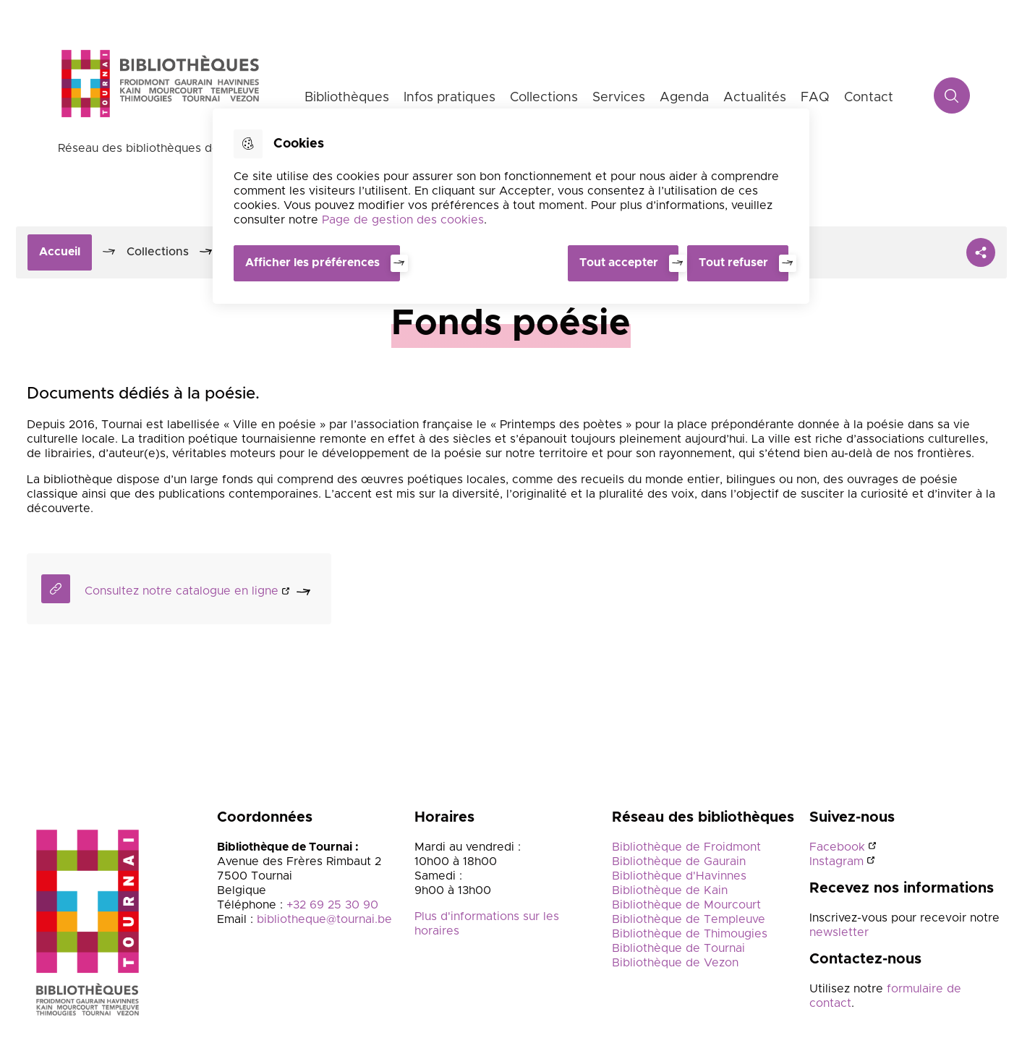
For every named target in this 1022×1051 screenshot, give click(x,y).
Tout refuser (733, 262)
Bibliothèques (347, 97)
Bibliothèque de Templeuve (688, 921)
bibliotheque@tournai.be (324, 921)
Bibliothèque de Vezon (675, 964)
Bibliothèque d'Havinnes (679, 877)
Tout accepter (615, 262)
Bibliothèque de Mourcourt (686, 906)
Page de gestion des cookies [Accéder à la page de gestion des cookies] (403, 220)
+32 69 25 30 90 (332, 906)
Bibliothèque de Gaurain (679, 863)
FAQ (815, 97)
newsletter (839, 934)
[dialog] (511, 205)
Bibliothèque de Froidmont (686, 848)
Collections (544, 97)
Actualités (754, 97)
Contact (868, 97)
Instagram (836, 863)
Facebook (837, 848)
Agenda (684, 97)
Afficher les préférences (312, 262)
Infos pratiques (449, 97)
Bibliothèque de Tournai (678, 950)
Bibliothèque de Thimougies (689, 935)
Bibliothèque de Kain (670, 892)
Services (618, 97)
